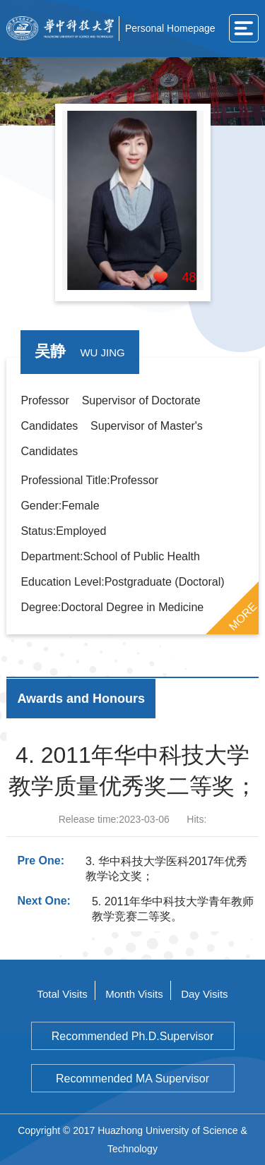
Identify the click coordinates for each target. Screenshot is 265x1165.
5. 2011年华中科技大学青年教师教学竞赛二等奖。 (173, 908)
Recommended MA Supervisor (132, 1079)
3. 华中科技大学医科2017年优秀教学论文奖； (166, 868)
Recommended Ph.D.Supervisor (132, 1036)
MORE (242, 616)
